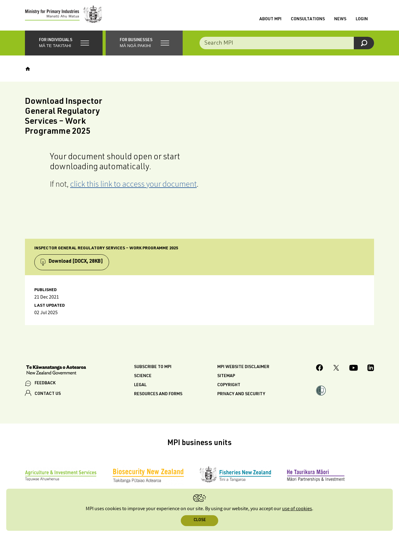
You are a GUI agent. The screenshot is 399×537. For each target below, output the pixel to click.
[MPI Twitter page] (336, 369)
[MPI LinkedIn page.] (370, 369)
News (340, 19)
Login (362, 19)
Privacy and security (241, 395)
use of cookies (297, 509)
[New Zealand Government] (56, 371)
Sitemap (226, 377)
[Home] (28, 69)
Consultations (308, 19)
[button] (64, 43)
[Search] (364, 43)
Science (142, 377)
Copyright (228, 386)
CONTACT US (48, 394)
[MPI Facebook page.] (319, 369)
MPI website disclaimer (243, 368)
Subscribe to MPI (152, 368)
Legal (140, 386)
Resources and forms (158, 395)
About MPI (270, 19)
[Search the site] (287, 43)
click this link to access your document (133, 184)
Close (200, 520)
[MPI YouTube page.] (353, 369)
